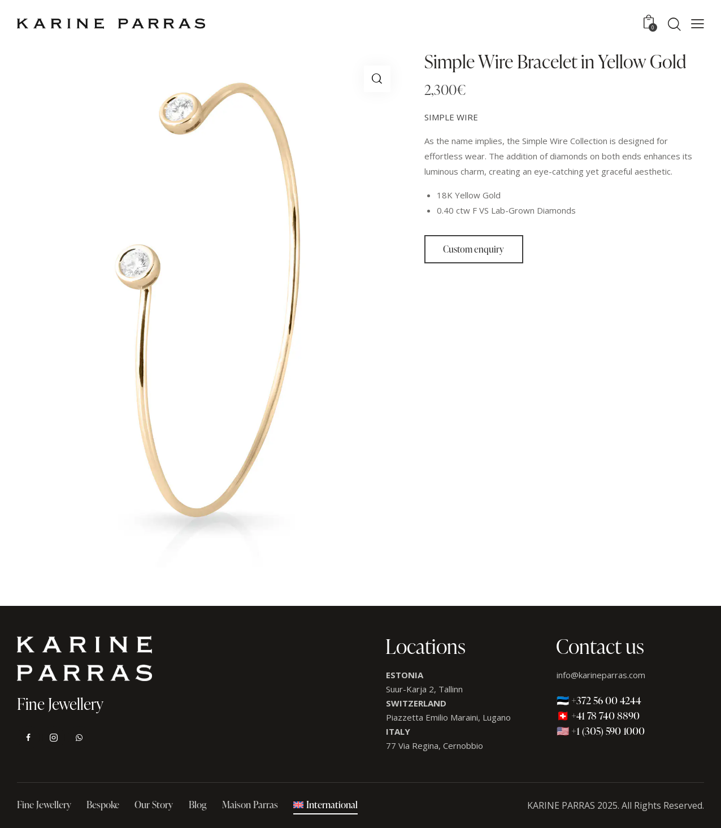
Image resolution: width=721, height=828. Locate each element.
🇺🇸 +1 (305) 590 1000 (601, 730)
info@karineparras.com (601, 674)
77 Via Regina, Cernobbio (434, 745)
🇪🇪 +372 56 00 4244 (599, 700)
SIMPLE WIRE (451, 117)
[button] (697, 23)
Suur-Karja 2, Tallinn (424, 689)
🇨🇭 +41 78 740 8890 (598, 715)
